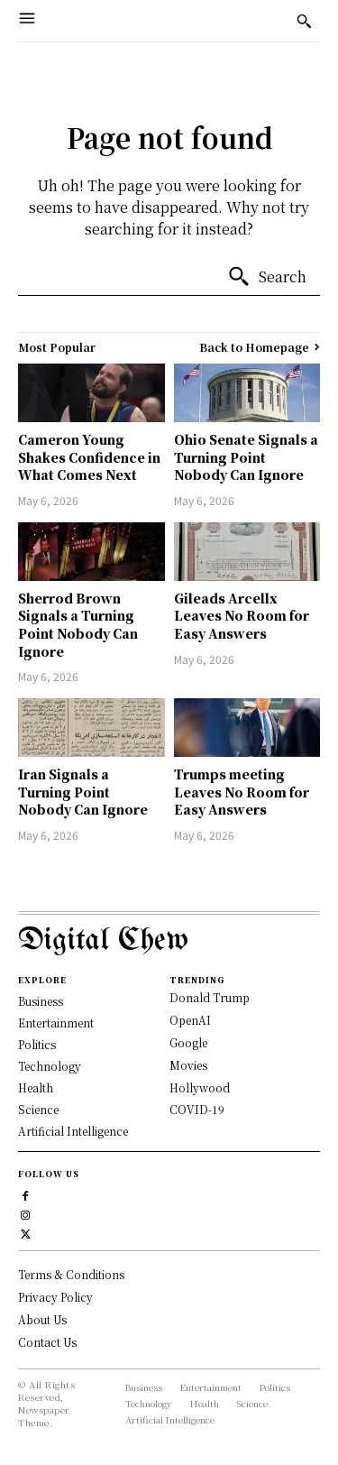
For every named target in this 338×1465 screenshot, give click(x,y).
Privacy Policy (55, 1296)
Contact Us (47, 1342)
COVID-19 (196, 1109)
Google (188, 1042)
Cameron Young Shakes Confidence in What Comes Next (89, 457)
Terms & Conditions (71, 1274)
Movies (188, 1065)
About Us (42, 1319)
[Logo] (169, 941)
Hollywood (199, 1087)
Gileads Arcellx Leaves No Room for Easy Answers (241, 615)
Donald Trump (209, 997)
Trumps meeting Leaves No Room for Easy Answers (241, 791)
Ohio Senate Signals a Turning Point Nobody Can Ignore (246, 457)
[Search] (267, 277)
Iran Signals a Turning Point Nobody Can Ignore (83, 791)
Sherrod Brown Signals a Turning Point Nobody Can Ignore (78, 624)
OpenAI (190, 1019)
